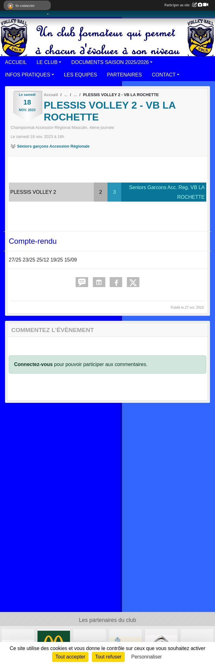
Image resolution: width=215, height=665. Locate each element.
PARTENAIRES (124, 74)
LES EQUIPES (80, 74)
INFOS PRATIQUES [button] (27, 74)
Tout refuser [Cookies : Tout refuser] (108, 656)
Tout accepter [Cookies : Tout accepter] (70, 656)
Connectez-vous (33, 364)
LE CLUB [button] (47, 62)
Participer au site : (186, 5)
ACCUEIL (16, 62)
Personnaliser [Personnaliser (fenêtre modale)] (146, 656)
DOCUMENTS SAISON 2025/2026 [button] (110, 62)
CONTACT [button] (164, 74)
